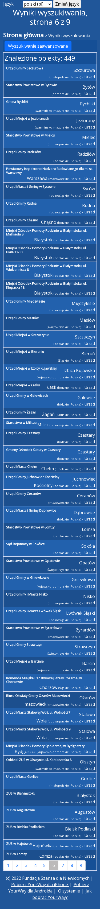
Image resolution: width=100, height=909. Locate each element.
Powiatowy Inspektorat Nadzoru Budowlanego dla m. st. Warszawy (49, 171)
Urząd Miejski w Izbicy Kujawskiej (31, 368)
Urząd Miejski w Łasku (23, 385)
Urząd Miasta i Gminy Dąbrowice (31, 510)
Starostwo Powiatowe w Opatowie (33, 561)
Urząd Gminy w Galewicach (27, 395)
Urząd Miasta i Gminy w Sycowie (30, 186)
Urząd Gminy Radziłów (23, 152)
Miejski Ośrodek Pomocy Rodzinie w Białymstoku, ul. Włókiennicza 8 (46, 268)
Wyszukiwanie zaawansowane (38, 46)
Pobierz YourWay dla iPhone (40, 884)
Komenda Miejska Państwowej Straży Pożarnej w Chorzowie (44, 680)
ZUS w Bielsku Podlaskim (25, 827)
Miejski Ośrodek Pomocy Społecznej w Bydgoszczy (45, 746)
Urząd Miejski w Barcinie (25, 661)
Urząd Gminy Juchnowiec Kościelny (32, 477)
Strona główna (23, 35)
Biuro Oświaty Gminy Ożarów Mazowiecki (38, 695)
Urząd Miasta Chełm (21, 466)
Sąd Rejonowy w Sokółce (25, 544)
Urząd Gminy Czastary (23, 433)
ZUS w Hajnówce (19, 843)
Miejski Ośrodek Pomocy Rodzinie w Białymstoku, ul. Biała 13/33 (46, 250)
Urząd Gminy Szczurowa (24, 68)
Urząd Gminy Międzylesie (25, 301)
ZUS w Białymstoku (20, 793)
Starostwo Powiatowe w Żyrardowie (34, 628)
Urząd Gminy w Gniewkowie (27, 577)
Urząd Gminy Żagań (21, 412)
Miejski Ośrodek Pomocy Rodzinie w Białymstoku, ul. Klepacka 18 (46, 285)
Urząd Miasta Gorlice (22, 776)
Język (8, 4)
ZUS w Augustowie (20, 810)
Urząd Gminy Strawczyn (24, 644)
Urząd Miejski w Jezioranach (27, 118)
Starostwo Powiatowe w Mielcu (30, 135)
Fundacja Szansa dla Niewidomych (56, 878)
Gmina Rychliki (17, 102)
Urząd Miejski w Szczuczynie (27, 335)
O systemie (69, 891)
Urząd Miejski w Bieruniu (25, 351)
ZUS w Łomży (16, 854)
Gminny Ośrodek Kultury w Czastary (33, 450)
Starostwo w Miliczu (21, 422)
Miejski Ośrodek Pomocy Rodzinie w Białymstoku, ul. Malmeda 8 (46, 232)
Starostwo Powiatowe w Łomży (30, 527)
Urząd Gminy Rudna (21, 203)
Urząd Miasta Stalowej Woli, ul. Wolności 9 (38, 729)
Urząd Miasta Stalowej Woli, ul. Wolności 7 (38, 712)
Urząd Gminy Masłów (22, 318)
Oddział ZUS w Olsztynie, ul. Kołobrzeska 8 (38, 760)
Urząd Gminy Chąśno (22, 220)
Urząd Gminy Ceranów (23, 493)
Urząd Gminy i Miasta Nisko (27, 594)
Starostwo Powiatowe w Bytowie (31, 85)
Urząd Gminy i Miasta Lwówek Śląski (33, 611)
